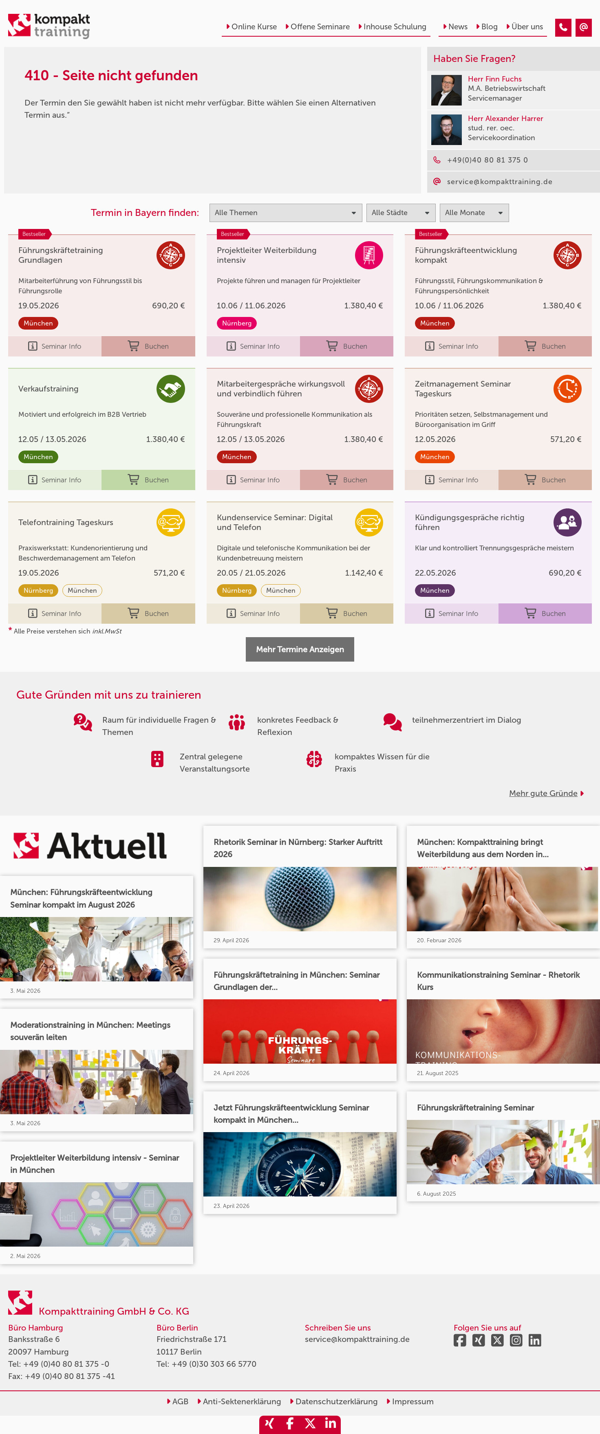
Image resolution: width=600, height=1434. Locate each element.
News (455, 26)
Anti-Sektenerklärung (239, 1401)
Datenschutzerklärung (333, 1401)
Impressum (410, 1401)
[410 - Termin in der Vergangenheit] (563, 28)
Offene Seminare (317, 26)
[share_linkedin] (330, 1425)
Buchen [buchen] (148, 346)
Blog (487, 26)
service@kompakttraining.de (357, 1339)
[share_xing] (269, 1425)
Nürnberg (236, 323)
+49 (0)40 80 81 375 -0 (66, 1364)
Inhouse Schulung (392, 26)
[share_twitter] (310, 1425)
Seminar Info (55, 346)
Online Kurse (251, 26)
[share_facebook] (290, 1425)
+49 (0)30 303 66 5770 (214, 1364)
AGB (177, 1401)
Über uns (524, 26)
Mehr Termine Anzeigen (300, 649)
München (38, 323)
